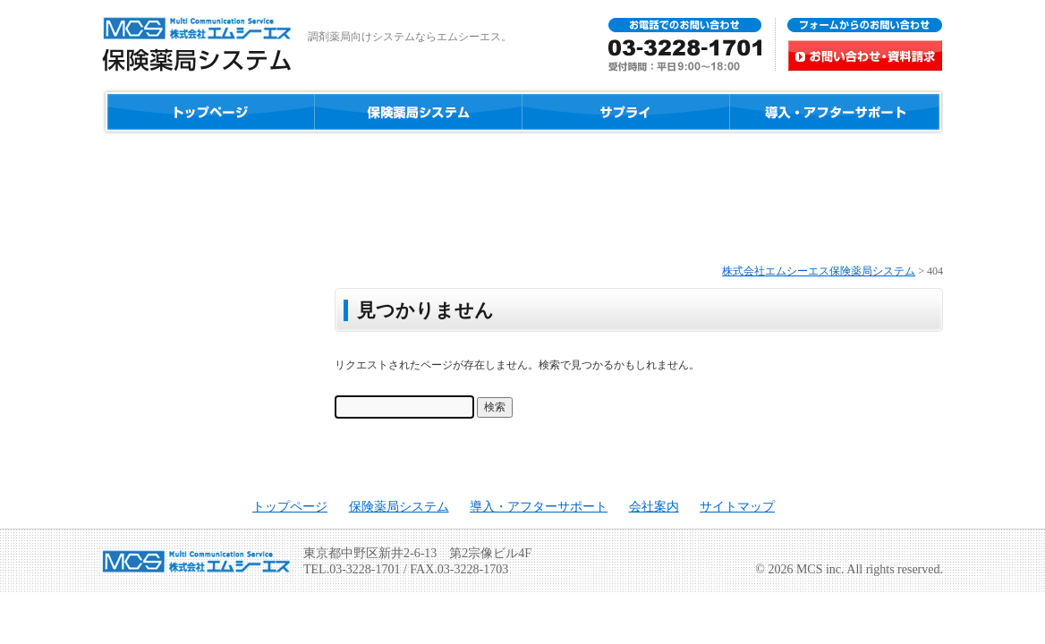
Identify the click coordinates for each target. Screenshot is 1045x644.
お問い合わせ (775, 45)
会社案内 (654, 506)
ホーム (208, 111)
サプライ (625, 111)
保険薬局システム (418, 111)
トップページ (289, 506)
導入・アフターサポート (836, 111)
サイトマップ (737, 506)
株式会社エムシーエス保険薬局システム (818, 271)
